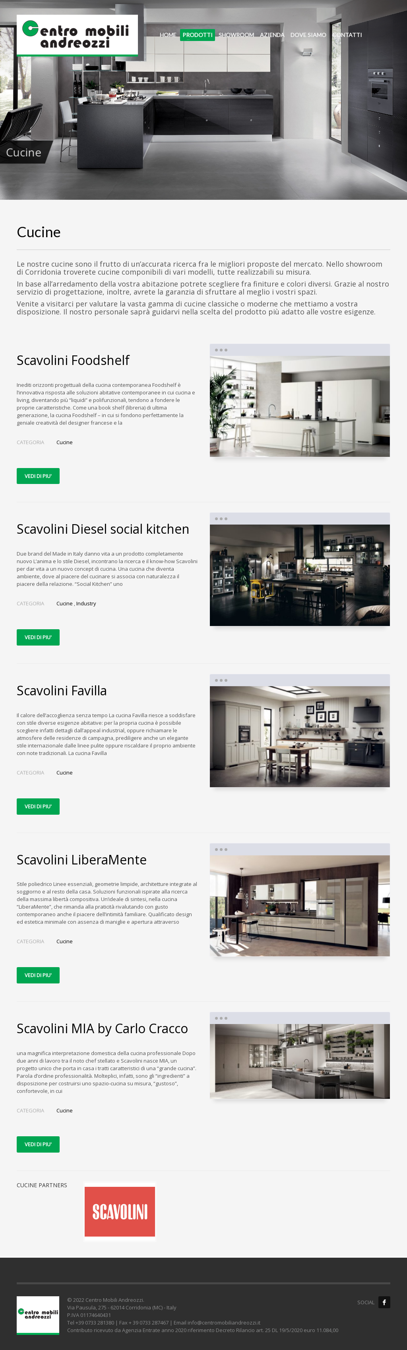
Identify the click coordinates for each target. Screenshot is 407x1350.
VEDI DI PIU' (38, 476)
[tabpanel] (203, 100)
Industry (86, 603)
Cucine (64, 442)
